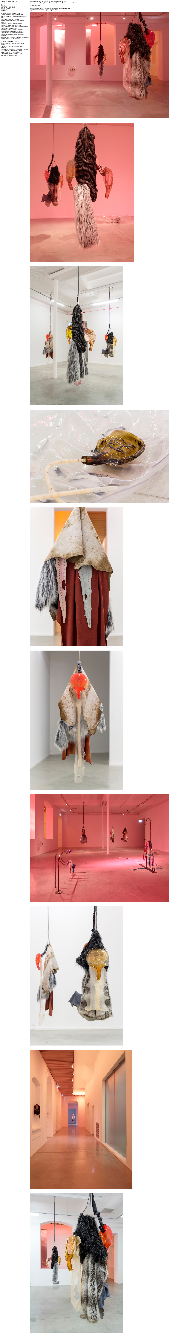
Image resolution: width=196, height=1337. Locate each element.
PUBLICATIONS (6, 8)
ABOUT (3, 4)
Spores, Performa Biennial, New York (12, 14)
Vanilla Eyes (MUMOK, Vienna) (10, 38)
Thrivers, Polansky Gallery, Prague (11, 31)
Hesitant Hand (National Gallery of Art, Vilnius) (15, 37)
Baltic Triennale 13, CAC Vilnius (10, 52)
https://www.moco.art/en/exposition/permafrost (44, 10)
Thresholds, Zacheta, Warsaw (10, 19)
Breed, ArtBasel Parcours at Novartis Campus (14, 26)
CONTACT (4, 10)
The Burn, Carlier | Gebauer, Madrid (11, 23)
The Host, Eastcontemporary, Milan (11, 25)
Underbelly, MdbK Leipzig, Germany (11, 29)
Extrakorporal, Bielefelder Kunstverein (12, 32)
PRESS (3, 5)
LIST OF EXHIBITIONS (8, 7)
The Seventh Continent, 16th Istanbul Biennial (14, 49)
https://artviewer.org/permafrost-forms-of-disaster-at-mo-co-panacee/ (50, 8)
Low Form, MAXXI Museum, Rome (11, 51)
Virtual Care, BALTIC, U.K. (9, 28)
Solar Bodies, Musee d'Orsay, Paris (11, 54)
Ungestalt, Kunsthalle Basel (9, 55)
